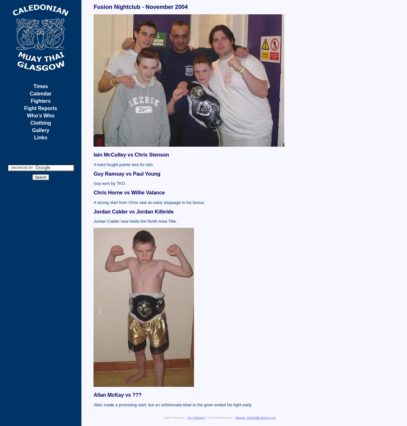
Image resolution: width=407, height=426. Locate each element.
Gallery (40, 130)
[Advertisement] (382, 100)
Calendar (41, 93)
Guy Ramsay (196, 417)
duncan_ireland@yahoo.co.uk (255, 417)
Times (40, 86)
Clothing (41, 123)
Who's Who (40, 115)
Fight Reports (40, 108)
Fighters (41, 101)
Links (40, 137)
